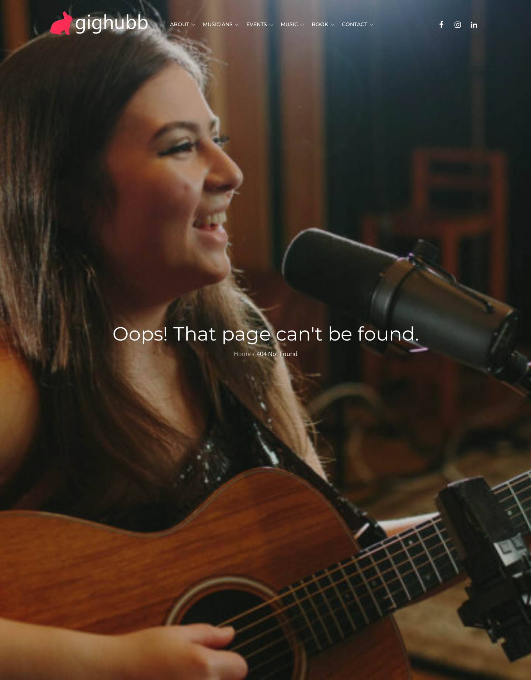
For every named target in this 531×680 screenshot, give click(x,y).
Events (259, 24)
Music (292, 24)
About (182, 24)
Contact (358, 24)
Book (323, 24)
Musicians (221, 24)
